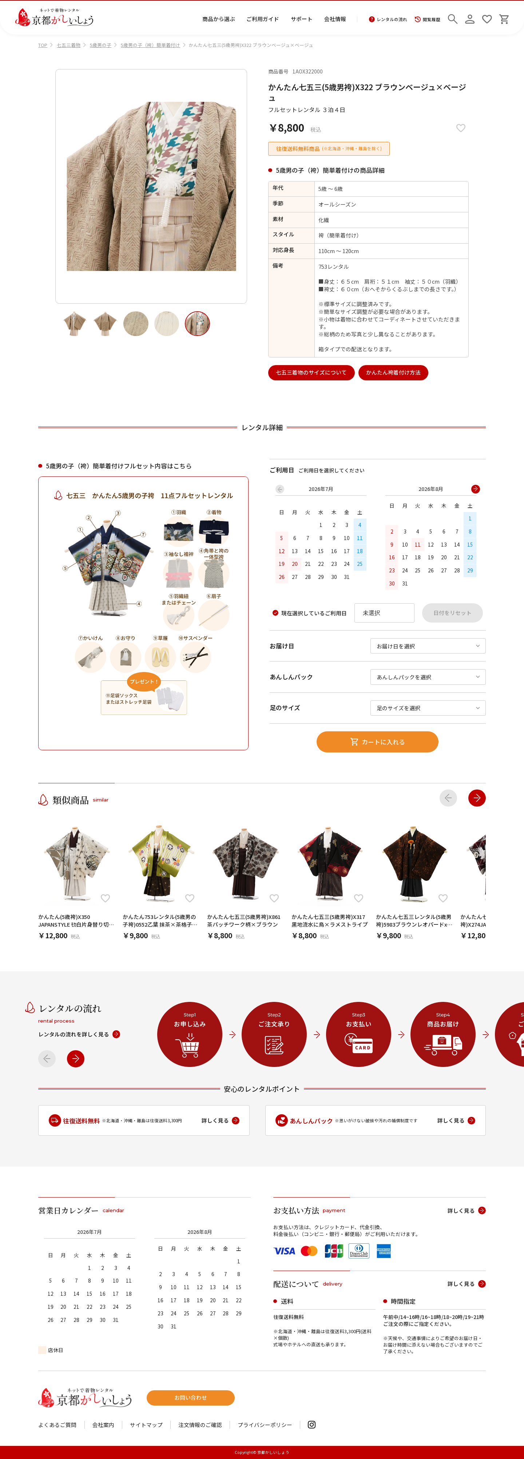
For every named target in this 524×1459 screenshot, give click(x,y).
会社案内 (103, 1425)
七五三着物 (68, 44)
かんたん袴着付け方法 (393, 372)
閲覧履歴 (427, 20)
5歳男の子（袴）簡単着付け (150, 44)
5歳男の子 (100, 44)
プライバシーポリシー (265, 1425)
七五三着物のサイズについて (311, 372)
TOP (42, 44)
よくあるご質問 (57, 1425)
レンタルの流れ (388, 20)
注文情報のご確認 (200, 1425)
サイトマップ (146, 1425)
